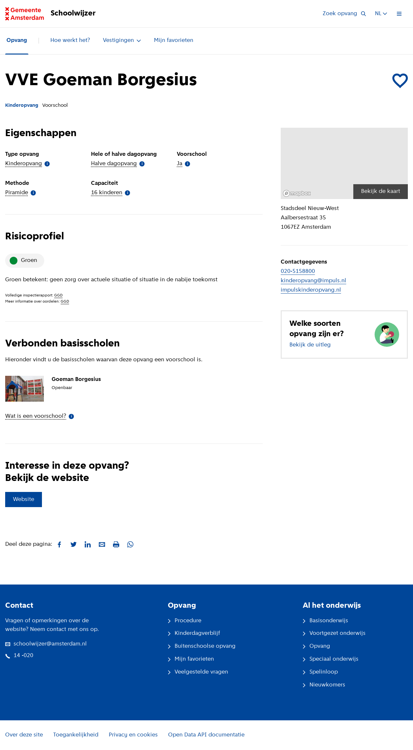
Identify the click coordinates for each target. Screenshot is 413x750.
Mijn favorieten (173, 40)
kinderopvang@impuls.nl (313, 281)
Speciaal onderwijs (330, 659)
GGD (58, 295)
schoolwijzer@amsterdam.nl (46, 644)
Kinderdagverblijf (194, 633)
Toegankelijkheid (75, 735)
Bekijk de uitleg (310, 345)
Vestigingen (122, 40)
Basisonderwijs (325, 621)
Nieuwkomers (324, 685)
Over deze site (24, 735)
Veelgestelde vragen (198, 672)
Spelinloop (320, 672)
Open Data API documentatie (206, 735)
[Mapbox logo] (297, 193)
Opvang (16, 40)
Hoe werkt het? (70, 40)
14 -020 (19, 656)
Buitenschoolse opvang (202, 646)
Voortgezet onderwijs (334, 633)
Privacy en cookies (133, 735)
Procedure (184, 621)
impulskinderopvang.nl (311, 290)
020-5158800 (298, 271)
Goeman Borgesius (76, 379)
